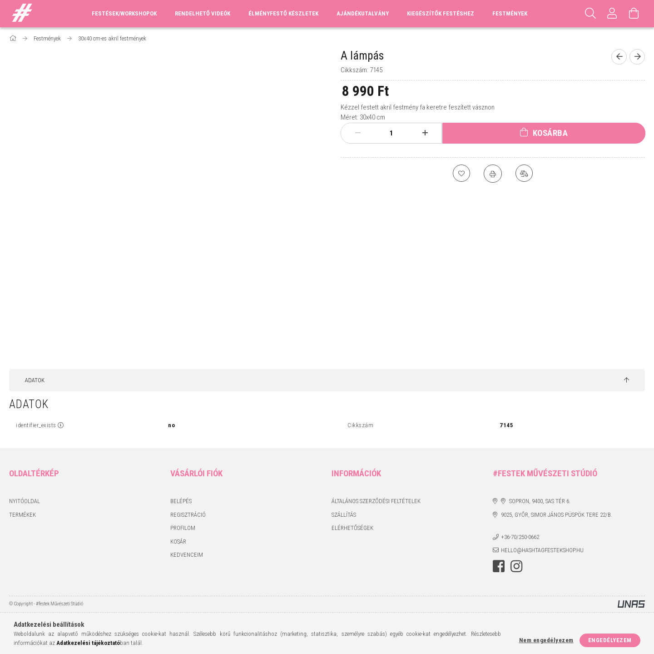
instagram (516, 566)
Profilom (182, 527)
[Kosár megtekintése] (634, 13)
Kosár (178, 541)
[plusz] (425, 133)
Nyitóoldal (24, 501)
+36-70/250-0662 (520, 537)
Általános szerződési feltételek (376, 501)
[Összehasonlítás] (524, 174)
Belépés (181, 501)
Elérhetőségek (352, 527)
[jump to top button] (626, 380)
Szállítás (344, 514)
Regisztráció (188, 514)
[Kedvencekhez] (461, 174)
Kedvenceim (186, 554)
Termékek (22, 514)
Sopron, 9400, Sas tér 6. (539, 501)
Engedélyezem (610, 640)
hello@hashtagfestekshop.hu (542, 550)
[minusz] (358, 133)
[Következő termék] (637, 57)
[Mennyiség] (391, 133)
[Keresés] (590, 13)
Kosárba (550, 133)
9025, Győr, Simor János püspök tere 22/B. (556, 514)
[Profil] (612, 13)
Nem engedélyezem (546, 640)
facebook (499, 566)
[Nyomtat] (493, 174)
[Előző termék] (619, 57)
